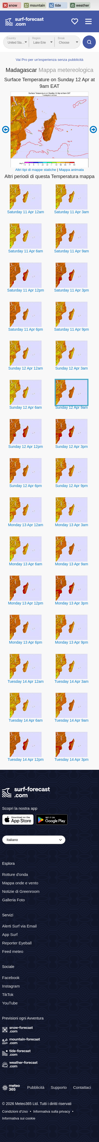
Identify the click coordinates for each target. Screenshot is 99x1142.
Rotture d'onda (15, 874)
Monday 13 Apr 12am (25, 525)
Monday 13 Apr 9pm (71, 642)
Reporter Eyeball (17, 943)
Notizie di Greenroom (21, 891)
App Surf (9, 934)
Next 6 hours (93, 129)
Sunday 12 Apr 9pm (71, 486)
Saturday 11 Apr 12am (25, 212)
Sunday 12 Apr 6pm (25, 486)
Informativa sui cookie (18, 1118)
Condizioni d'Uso (15, 1112)
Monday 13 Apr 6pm (25, 642)
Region (36, 38)
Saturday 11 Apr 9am (71, 251)
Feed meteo (12, 951)
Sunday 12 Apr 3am (71, 368)
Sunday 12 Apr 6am (25, 407)
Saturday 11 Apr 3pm (71, 290)
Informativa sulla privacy (51, 1112)
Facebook (11, 977)
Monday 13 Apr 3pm (71, 603)
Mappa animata (71, 170)
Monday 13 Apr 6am (25, 564)
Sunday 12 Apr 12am (25, 368)
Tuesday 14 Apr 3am (72, 681)
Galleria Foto (13, 900)
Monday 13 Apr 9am (71, 564)
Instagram (11, 986)
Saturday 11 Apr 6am (25, 251)
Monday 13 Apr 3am (71, 525)
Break (61, 38)
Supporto (59, 1087)
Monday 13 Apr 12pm (25, 603)
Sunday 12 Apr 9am (71, 407)
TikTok (7, 994)
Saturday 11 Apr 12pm (25, 290)
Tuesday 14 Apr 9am (72, 720)
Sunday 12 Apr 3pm (71, 446)
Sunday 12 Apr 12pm (25, 446)
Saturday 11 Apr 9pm (71, 329)
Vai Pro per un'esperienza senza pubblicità (49, 60)
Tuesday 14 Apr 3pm (72, 759)
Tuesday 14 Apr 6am (26, 720)
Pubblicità (35, 1087)
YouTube (10, 1003)
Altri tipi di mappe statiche (35, 170)
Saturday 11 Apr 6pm (25, 329)
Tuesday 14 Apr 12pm (26, 759)
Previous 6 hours (5, 129)
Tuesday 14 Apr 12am (26, 681)
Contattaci (82, 1087)
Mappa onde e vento (20, 883)
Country (11, 38)
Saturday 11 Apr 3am (71, 212)
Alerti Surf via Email (19, 926)
